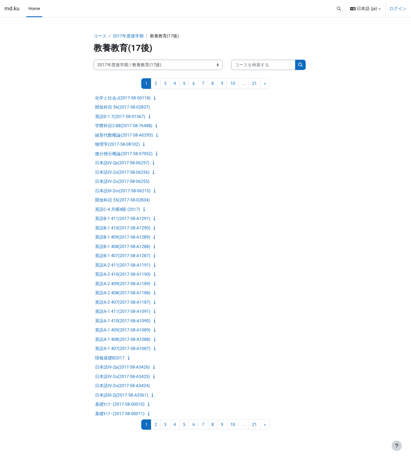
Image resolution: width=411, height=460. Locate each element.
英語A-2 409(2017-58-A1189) (122, 284)
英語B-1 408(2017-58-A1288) (122, 246)
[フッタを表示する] (397, 446)
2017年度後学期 (128, 36)
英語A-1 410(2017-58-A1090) (122, 321)
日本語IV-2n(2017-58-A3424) (122, 386)
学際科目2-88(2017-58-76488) (123, 126)
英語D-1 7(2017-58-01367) (120, 116)
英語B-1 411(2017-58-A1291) (122, 218)
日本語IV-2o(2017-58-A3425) (122, 376)
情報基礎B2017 (109, 358)
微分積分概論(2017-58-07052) (123, 154)
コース (100, 36)
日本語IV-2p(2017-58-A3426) (122, 367)
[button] (339, 8)
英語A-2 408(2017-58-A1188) (122, 293)
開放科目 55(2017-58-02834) (122, 200)
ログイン (397, 8)
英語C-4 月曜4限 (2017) (117, 209)
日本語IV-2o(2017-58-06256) (122, 172)
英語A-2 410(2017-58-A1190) (122, 274)
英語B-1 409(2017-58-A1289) (122, 237)
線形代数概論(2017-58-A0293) (124, 135)
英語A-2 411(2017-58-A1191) (122, 265)
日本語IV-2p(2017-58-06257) (122, 163)
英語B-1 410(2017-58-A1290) (122, 228)
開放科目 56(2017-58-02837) (122, 107)
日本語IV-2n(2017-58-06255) (122, 181)
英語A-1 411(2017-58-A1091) (122, 311)
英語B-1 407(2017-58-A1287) (122, 256)
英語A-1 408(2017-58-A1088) (122, 339)
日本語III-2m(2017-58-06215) (122, 191)
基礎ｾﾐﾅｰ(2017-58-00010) (119, 404)
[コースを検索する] (263, 65)
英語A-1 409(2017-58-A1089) (122, 330)
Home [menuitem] (34, 8)
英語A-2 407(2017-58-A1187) (122, 302)
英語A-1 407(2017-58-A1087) (122, 348)
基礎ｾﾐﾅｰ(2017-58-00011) (119, 414)
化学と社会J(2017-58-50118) (123, 98)
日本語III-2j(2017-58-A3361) (121, 395)
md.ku (12, 8)
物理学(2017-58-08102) (117, 144)
